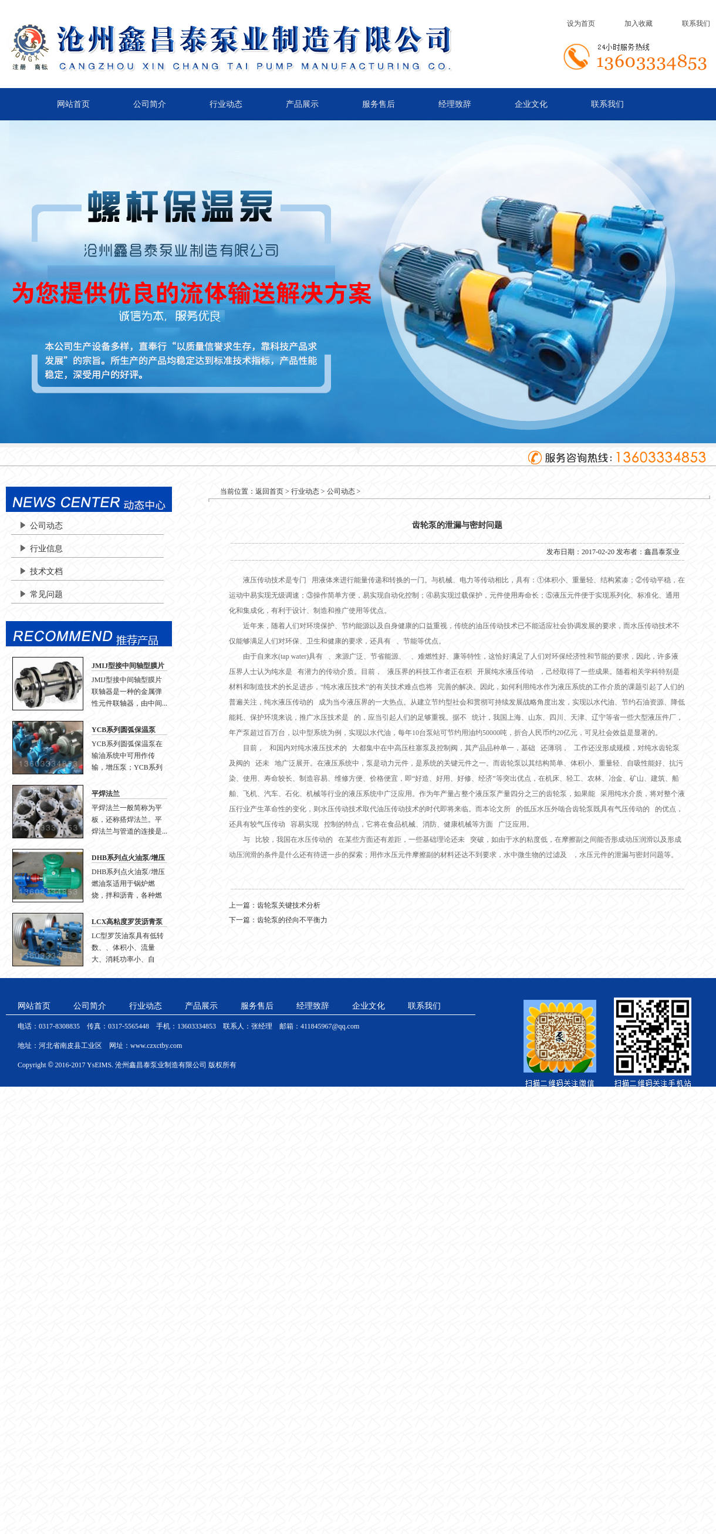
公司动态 (46, 525)
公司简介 (149, 104)
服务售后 (378, 104)
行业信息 (46, 548)
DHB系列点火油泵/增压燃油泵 (128, 858)
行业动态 (226, 104)
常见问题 (46, 594)
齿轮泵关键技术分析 (288, 905)
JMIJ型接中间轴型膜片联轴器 (128, 666)
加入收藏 (638, 23)
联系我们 (696, 23)
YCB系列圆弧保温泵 (124, 730)
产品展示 (302, 104)
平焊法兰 (106, 794)
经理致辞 (454, 104)
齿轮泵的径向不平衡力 (292, 920)
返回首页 (269, 491)
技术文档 (46, 571)
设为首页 (581, 23)
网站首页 (73, 104)
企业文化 (531, 104)
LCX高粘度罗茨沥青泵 (127, 922)
